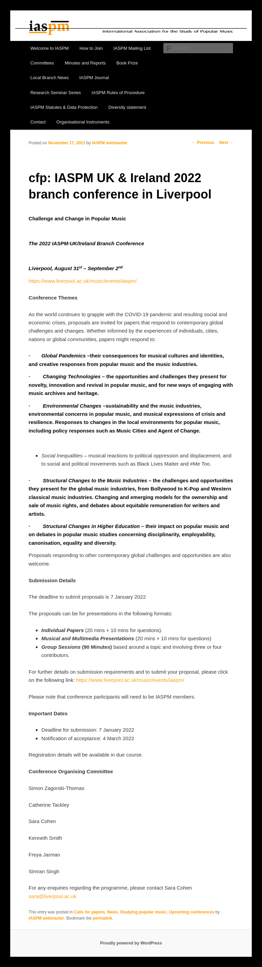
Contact (38, 121)
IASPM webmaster (109, 143)
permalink (102, 918)
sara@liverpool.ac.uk (52, 896)
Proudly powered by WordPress (131, 943)
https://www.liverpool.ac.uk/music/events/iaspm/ (83, 281)
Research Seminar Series (55, 92)
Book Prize (127, 62)
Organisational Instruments (82, 121)
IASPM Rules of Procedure (118, 92)
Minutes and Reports (85, 62)
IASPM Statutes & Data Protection (64, 107)
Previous (203, 142)
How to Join (91, 48)
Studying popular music (143, 912)
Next (226, 142)
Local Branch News (49, 77)
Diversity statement (127, 107)
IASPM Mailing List (131, 48)
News (112, 912)
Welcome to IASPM (49, 48)
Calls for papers (89, 912)
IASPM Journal (94, 77)
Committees (42, 62)
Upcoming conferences (191, 912)
